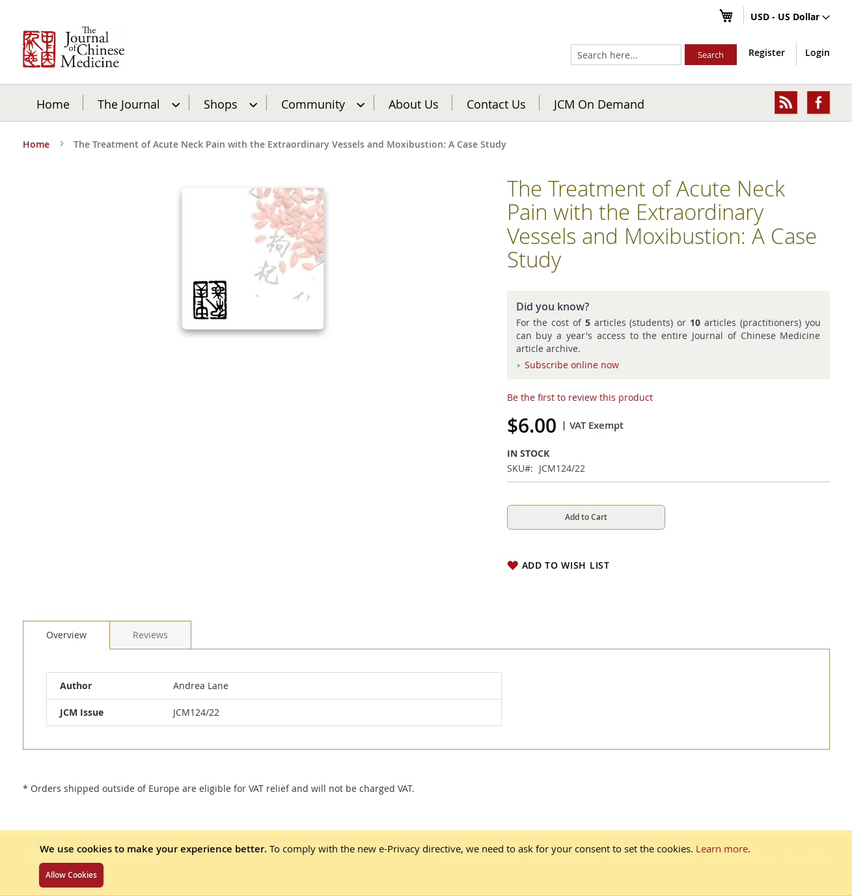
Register (767, 52)
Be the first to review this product (580, 397)
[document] (426, 862)
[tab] (66, 635)
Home (53, 103)
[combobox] (626, 54)
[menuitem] (137, 103)
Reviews (150, 635)
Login (817, 52)
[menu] (426, 103)
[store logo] (73, 47)
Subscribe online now (572, 365)
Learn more (722, 848)
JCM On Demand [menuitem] (599, 103)
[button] (790, 17)
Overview (66, 635)
